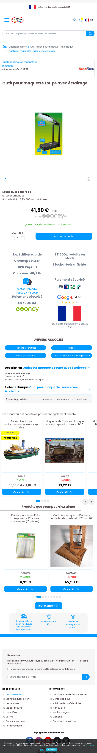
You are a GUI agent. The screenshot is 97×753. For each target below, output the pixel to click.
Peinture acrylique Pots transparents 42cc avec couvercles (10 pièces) (25, 518)
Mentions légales (62, 712)
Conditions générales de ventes (70, 694)
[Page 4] (48, 501)
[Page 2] (42, 501)
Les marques (12, 703)
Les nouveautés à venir (18, 698)
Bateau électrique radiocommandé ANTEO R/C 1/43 (21, 424)
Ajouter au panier (64, 236)
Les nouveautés (14, 694)
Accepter (51, 749)
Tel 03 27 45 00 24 (27, 293)
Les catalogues (14, 707)
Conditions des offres (65, 721)
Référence (8, 69)
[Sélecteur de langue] (90, 20)
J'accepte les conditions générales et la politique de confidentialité (43, 669)
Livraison (57, 716)
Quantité (17, 233)
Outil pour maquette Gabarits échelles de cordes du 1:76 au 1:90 (71, 517)
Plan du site (59, 707)
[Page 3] (45, 501)
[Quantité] (18, 238)
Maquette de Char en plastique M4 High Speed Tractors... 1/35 (64, 423)
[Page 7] (57, 597)
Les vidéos (11, 712)
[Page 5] (51, 597)
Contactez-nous (61, 698)
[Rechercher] (48, 33)
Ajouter (21, 491)
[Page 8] (60, 597)
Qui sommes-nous (15, 721)
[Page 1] (38, 501)
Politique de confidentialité (67, 703)
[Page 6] (54, 597)
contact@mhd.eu (27, 289)
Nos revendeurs (14, 725)
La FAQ (9, 716)
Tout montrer (48, 605)
